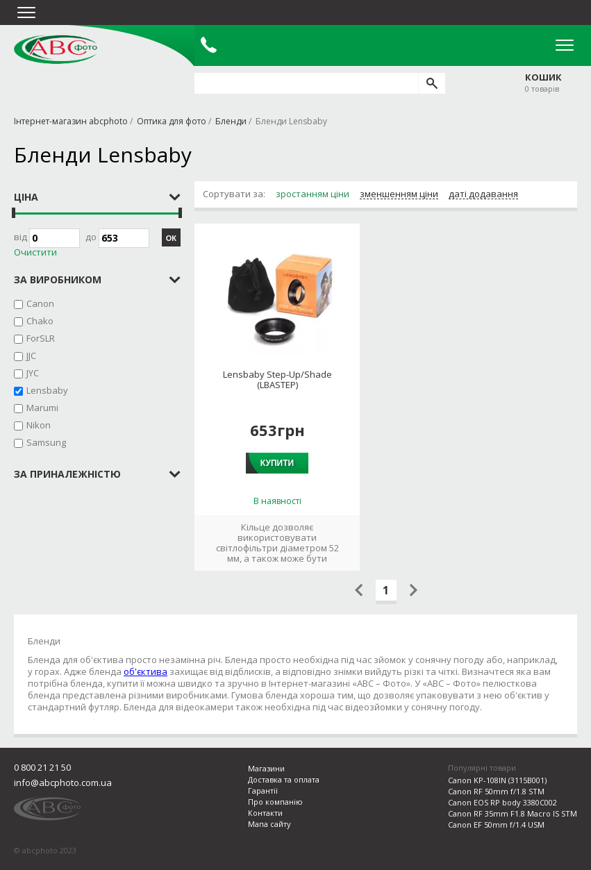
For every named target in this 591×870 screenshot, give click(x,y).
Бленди (231, 121)
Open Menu (564, 45)
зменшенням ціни (399, 194)
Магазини (266, 768)
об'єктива (145, 671)
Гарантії (263, 790)
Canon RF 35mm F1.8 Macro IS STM (512, 813)
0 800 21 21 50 (42, 767)
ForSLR (40, 338)
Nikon (38, 425)
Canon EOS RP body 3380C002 (502, 802)
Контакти (265, 813)
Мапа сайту (269, 824)
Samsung (46, 442)
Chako (39, 321)
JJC (31, 355)
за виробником (57, 279)
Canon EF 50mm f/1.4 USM (496, 824)
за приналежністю (67, 473)
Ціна (26, 196)
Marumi (42, 407)
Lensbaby (47, 390)
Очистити (35, 252)
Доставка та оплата (283, 779)
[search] (431, 83)
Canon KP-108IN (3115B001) (497, 780)
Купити (277, 463)
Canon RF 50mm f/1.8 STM (496, 791)
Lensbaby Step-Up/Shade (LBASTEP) (277, 379)
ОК (171, 238)
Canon (40, 303)
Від (47, 238)
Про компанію (275, 801)
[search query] (306, 83)
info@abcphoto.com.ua (63, 782)
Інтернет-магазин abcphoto (71, 121)
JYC (32, 373)
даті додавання (483, 194)
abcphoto (55, 49)
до (117, 238)
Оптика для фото (171, 121)
